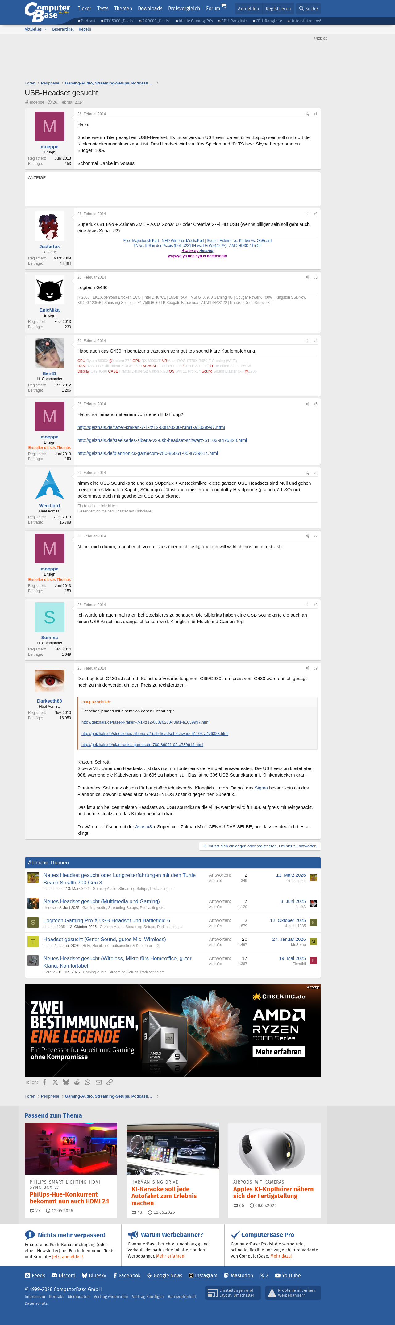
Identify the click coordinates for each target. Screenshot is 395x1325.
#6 (316, 473)
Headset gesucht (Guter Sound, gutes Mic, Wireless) (105, 939)
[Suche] (308, 8)
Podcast (88, 21)
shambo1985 (54, 927)
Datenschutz (36, 1303)
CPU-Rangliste (269, 21)
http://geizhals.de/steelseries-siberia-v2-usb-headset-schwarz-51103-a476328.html (162, 440)
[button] (46, 29)
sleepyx (50, 908)
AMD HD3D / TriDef (245, 245)
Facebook (129, 1275)
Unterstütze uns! (305, 21)
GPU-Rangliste (234, 21)
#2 (316, 214)
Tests (102, 8)
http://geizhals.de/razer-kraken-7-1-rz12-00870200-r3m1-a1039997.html (151, 427)
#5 (316, 404)
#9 (316, 668)
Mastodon (242, 1275)
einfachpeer (53, 889)
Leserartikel (63, 29)
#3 (316, 277)
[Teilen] (307, 114)
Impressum (35, 1296)
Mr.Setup (298, 945)
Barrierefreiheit (182, 1296)
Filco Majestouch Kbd (141, 240)
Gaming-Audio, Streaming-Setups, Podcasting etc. (134, 889)
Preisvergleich (184, 8)
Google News (168, 1275)
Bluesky (97, 1275)
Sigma (261, 787)
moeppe (37, 102)
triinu (48, 946)
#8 (316, 605)
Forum (213, 8)
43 (137, 1212)
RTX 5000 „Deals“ (119, 21)
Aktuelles (33, 29)
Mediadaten (79, 1296)
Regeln (85, 29)
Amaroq (206, 251)
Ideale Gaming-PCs (196, 21)
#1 (316, 114)
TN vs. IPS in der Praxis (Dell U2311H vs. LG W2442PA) (179, 245)
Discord (67, 1275)
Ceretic (49, 972)
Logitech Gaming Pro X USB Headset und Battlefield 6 (107, 920)
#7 (316, 536)
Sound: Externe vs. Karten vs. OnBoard (239, 240)
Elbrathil (299, 964)
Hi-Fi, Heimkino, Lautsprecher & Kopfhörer (117, 946)
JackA (301, 907)
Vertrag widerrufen (111, 1296)
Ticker (84, 8)
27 (35, 1211)
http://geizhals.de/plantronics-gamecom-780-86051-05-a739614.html (147, 453)
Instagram (206, 1275)
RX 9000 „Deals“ (156, 21)
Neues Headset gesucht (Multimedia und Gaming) (102, 901)
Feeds (38, 1275)
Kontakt (56, 1296)
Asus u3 (143, 826)
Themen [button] (123, 8)
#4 (316, 341)
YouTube (291, 1275)
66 (239, 1205)
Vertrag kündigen (148, 1296)
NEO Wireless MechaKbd (183, 240)
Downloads (150, 8)
